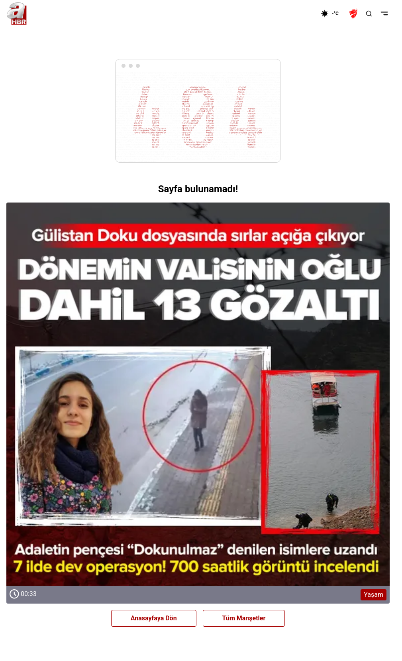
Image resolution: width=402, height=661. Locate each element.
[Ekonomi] (295, 14)
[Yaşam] (198, 394)
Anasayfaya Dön (154, 618)
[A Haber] (16, 14)
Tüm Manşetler (244, 618)
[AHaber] (333, 14)
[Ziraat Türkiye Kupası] (354, 13)
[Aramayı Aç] (369, 13)
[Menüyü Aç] (384, 13)
